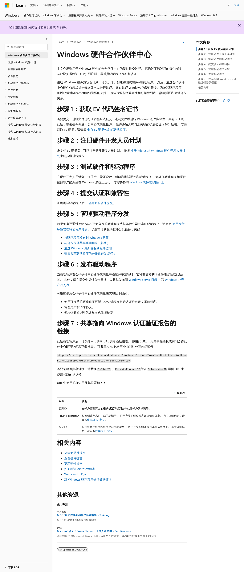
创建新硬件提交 (75, 453)
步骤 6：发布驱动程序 (211, 74)
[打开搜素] (229, 5)
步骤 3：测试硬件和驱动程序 (215, 59)
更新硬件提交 (73, 463)
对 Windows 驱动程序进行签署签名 (88, 479)
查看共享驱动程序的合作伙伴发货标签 (90, 253)
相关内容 (203, 87)
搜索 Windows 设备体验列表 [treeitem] (24, 124)
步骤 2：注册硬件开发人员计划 (216, 54)
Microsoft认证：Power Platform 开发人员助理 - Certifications (94, 531)
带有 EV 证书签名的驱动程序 (106, 130)
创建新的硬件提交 (100, 203)
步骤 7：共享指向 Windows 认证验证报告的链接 (217, 80)
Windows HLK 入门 (77, 474)
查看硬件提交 (73, 458)
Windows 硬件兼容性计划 (147, 182)
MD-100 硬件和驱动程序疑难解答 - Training (83, 515)
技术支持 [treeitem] (13, 138)
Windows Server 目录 (143, 280)
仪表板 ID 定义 (96, 419)
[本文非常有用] (224, 100)
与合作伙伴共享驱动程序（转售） (87, 243)
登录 (236, 5)
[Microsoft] (7, 5)
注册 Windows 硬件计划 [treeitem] (22, 62)
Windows (75, 42)
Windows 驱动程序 (98, 42)
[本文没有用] (228, 100)
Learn (61, 42)
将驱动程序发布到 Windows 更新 (86, 237)
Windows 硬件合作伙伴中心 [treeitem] (24, 55)
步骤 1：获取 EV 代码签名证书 (216, 49)
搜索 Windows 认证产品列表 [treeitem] (24, 131)
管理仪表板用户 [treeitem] (17, 69)
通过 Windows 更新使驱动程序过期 (88, 248)
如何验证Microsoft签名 (79, 469)
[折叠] (47, 39)
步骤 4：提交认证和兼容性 (214, 64)
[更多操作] (183, 42)
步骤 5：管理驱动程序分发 (214, 69)
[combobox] (26, 47)
